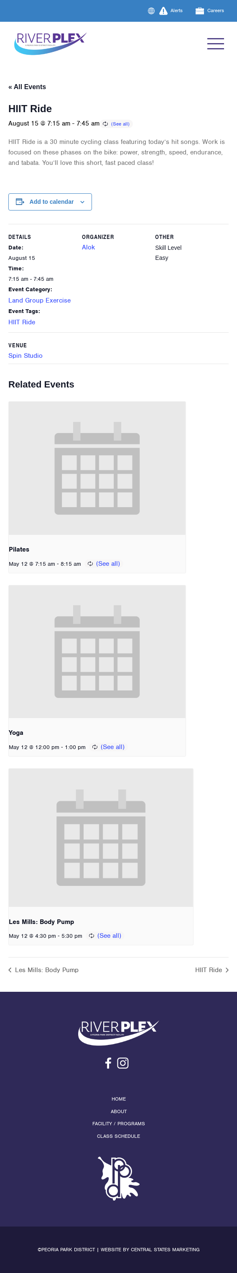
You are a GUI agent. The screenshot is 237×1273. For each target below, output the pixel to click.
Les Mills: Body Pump (41, 922)
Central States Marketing (165, 1249)
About (119, 1111)
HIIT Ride (21, 322)
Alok (88, 247)
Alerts (171, 10)
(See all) (120, 124)
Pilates (19, 549)
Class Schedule (118, 1136)
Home (119, 1099)
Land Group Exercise (39, 300)
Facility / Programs (118, 1123)
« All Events (27, 86)
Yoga (16, 733)
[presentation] (97, 468)
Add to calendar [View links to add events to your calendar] (52, 201)
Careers (210, 10)
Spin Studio (25, 356)
